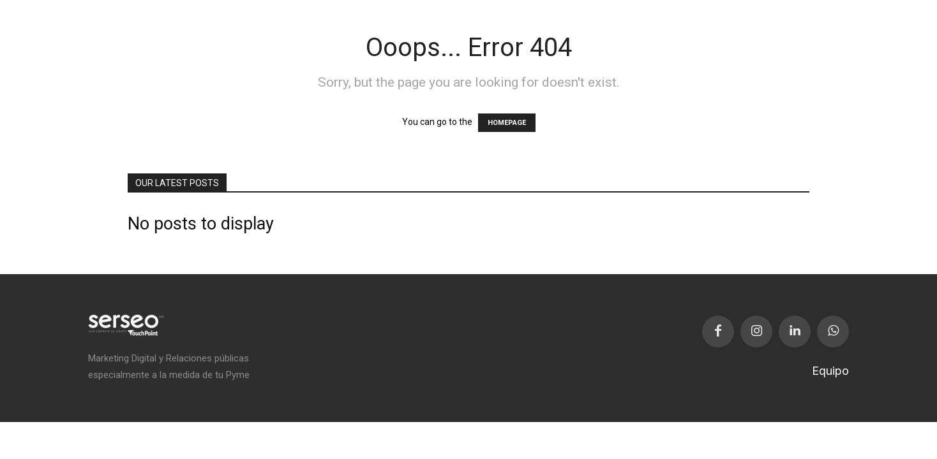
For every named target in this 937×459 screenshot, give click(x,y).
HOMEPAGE (507, 123)
